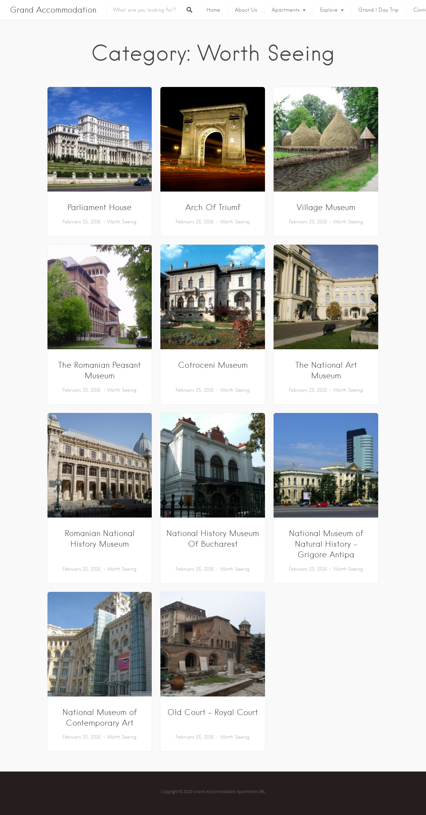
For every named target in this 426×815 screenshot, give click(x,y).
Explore (329, 10)
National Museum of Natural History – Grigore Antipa (326, 544)
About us (246, 10)
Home (213, 10)
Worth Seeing (121, 221)
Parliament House (99, 207)
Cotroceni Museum (213, 365)
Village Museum (326, 207)
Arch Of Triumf (212, 207)
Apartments (285, 10)
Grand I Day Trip (378, 10)
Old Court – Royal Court (212, 712)
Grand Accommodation (53, 10)
